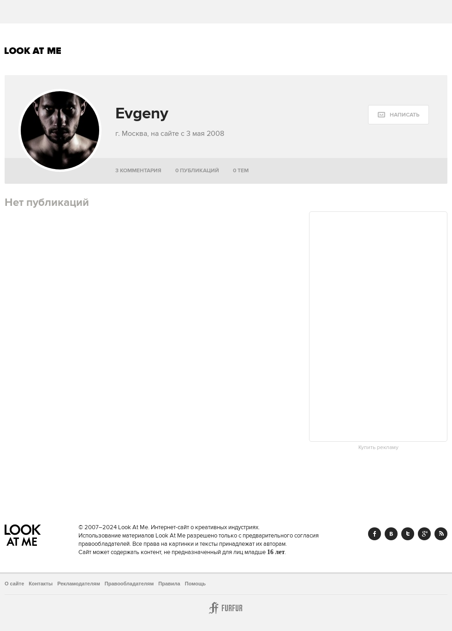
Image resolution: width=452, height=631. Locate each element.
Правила (169, 583)
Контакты (41, 583)
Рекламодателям (78, 583)
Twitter (407, 533)
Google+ (424, 533)
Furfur (226, 608)
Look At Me (33, 50)
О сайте (14, 583)
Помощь (195, 583)
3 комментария (138, 170)
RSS (440, 533)
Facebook (374, 533)
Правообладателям (129, 583)
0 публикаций (197, 170)
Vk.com (391, 533)
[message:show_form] (398, 114)
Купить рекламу (378, 447)
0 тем (241, 170)
